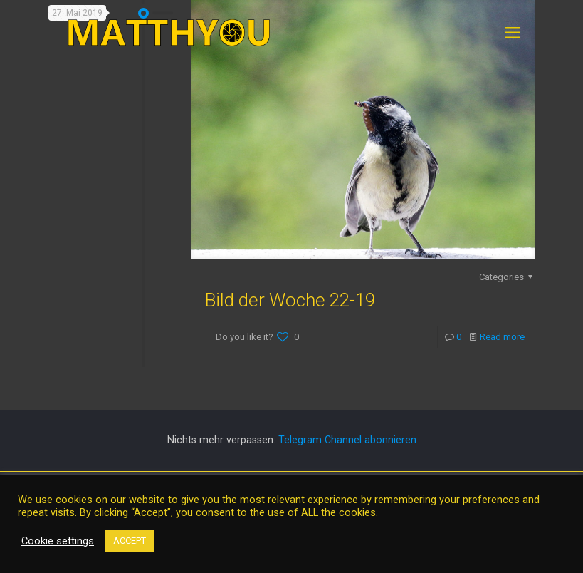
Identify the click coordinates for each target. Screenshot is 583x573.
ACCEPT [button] (129, 540)
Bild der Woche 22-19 (290, 300)
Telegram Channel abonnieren (347, 439)
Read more (502, 336)
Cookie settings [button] (57, 541)
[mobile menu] (512, 33)
